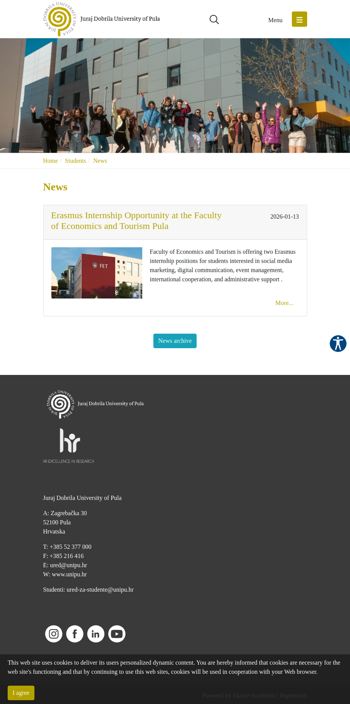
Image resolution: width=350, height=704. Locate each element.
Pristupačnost (338, 343)
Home (50, 160)
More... (284, 303)
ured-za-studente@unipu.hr (100, 589)
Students (75, 160)
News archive (175, 340)
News (100, 160)
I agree (21, 692)
